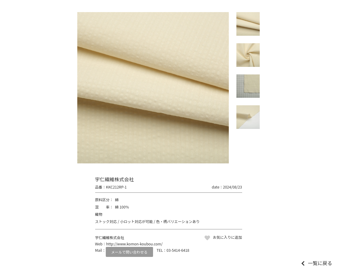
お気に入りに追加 (227, 237)
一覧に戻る (320, 263)
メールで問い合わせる (129, 251)
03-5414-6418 (178, 250)
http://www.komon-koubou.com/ (134, 243)
